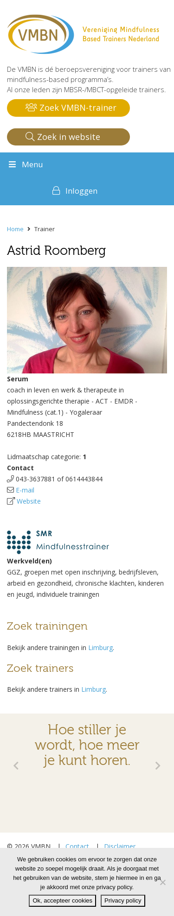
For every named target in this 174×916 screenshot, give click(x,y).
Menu (25, 164)
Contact (77, 846)
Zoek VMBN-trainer (71, 107)
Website (29, 501)
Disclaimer (119, 846)
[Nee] (162, 882)
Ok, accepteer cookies (62, 900)
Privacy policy (122, 900)
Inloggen (81, 190)
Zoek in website (63, 136)
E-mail (25, 490)
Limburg (100, 647)
